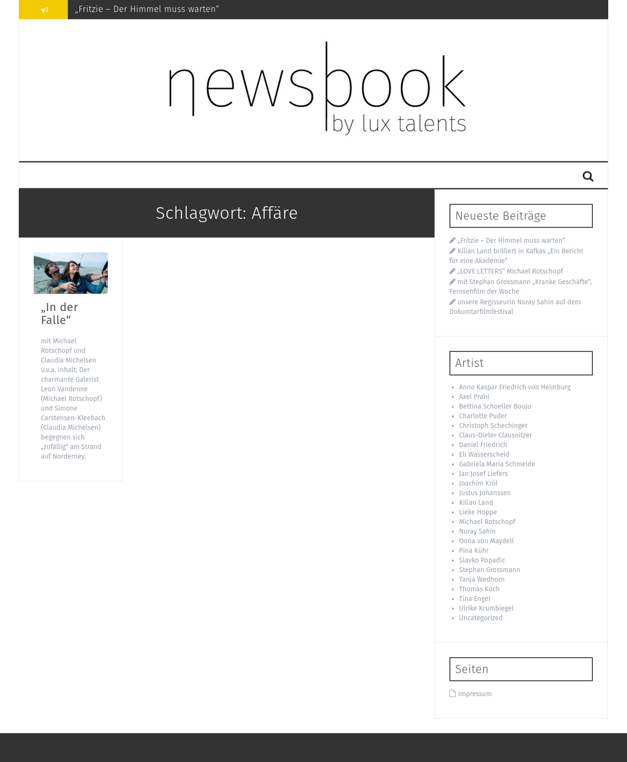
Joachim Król (478, 483)
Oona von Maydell (486, 541)
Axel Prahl (474, 397)
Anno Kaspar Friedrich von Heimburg (515, 387)
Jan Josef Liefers (483, 474)
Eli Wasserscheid (484, 454)
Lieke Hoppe (478, 512)
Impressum (475, 694)
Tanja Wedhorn (482, 579)
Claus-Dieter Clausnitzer (495, 435)
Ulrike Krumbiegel (486, 608)
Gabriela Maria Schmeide (497, 464)
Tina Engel (474, 599)
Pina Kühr (474, 551)
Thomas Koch (479, 589)
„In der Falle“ (59, 313)
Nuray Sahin (477, 531)
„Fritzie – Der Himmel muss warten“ (147, 9)
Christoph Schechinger (493, 426)
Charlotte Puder (483, 416)
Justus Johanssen (485, 493)
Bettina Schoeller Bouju (495, 406)
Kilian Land (476, 503)
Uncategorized (481, 618)
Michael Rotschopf (487, 522)
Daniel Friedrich (483, 445)
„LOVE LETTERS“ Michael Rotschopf (510, 271)
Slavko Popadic (482, 560)
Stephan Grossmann (489, 570)
